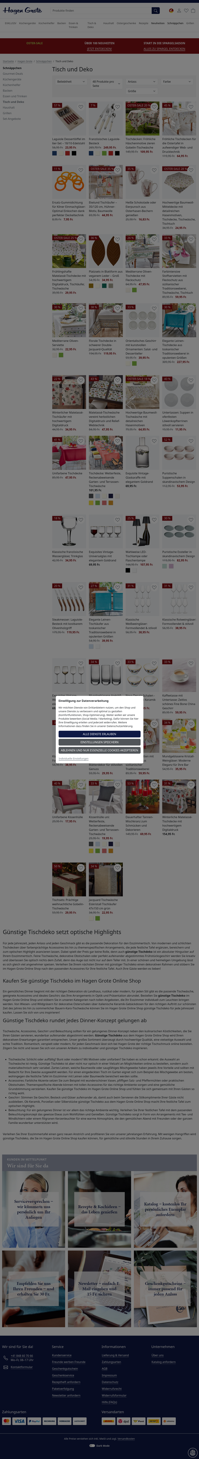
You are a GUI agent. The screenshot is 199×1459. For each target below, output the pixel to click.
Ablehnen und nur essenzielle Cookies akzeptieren (99, 750)
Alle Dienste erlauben (99, 734)
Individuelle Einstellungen (74, 758)
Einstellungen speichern (99, 742)
